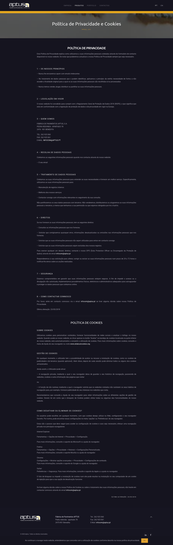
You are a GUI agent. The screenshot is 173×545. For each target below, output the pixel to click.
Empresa (67, 5)
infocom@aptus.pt (63, 254)
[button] (151, 517)
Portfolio (91, 5)
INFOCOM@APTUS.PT (52, 140)
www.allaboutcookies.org (80, 344)
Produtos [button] (79, 5)
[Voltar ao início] (19, 5)
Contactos (104, 5)
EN (162, 5)
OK (145, 540)
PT (156, 5)
